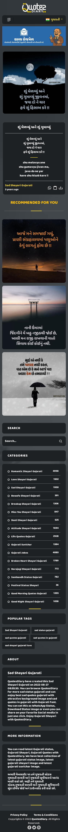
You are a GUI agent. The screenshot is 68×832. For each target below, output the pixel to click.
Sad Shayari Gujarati (18, 185)
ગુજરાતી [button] (53, 19)
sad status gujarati (44, 630)
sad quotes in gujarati (45, 638)
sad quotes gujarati (15, 638)
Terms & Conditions (46, 815)
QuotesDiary (39, 819)
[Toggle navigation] (8, 20)
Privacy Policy (18, 815)
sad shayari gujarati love (18, 645)
